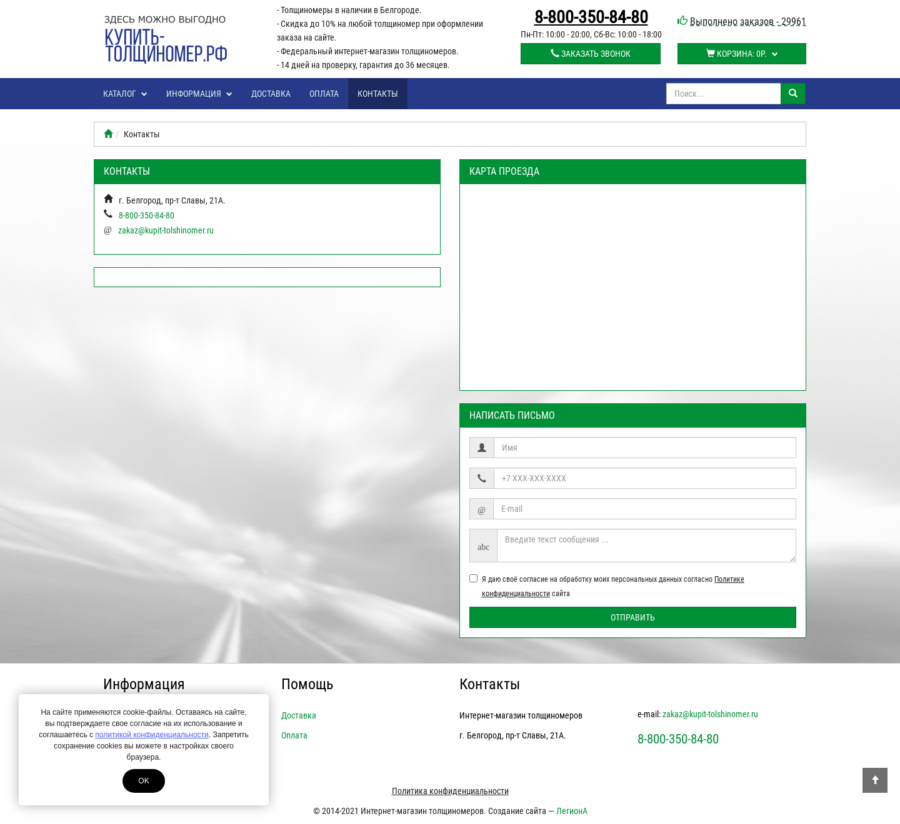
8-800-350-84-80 (591, 17)
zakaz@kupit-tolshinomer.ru (166, 230)
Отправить (633, 617)
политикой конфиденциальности (151, 734)
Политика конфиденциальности (450, 791)
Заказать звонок (591, 54)
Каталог (125, 94)
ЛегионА (572, 811)
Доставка (271, 94)
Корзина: (742, 54)
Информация (199, 94)
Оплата (324, 94)
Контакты (378, 94)
